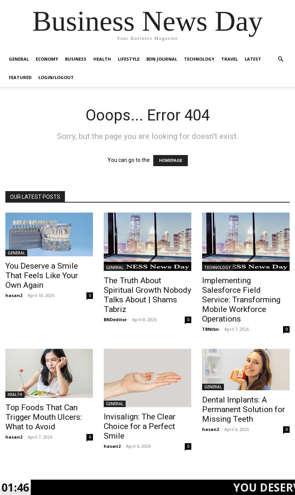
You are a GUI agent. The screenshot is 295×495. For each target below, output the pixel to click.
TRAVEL (229, 59)
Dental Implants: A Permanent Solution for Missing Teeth (243, 409)
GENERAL (19, 59)
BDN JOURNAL (161, 59)
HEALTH (102, 59)
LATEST (253, 59)
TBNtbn (210, 329)
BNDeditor (115, 319)
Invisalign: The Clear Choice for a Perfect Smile (140, 426)
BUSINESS (75, 59)
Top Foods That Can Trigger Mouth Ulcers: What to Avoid (43, 417)
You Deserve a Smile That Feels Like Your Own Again (41, 275)
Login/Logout (56, 77)
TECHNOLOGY (199, 59)
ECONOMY (47, 59)
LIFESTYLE (128, 59)
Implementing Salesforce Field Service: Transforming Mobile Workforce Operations (241, 299)
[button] (280, 59)
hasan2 (13, 295)
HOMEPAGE (170, 160)
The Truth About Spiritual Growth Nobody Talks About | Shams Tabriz (147, 295)
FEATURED (20, 77)
